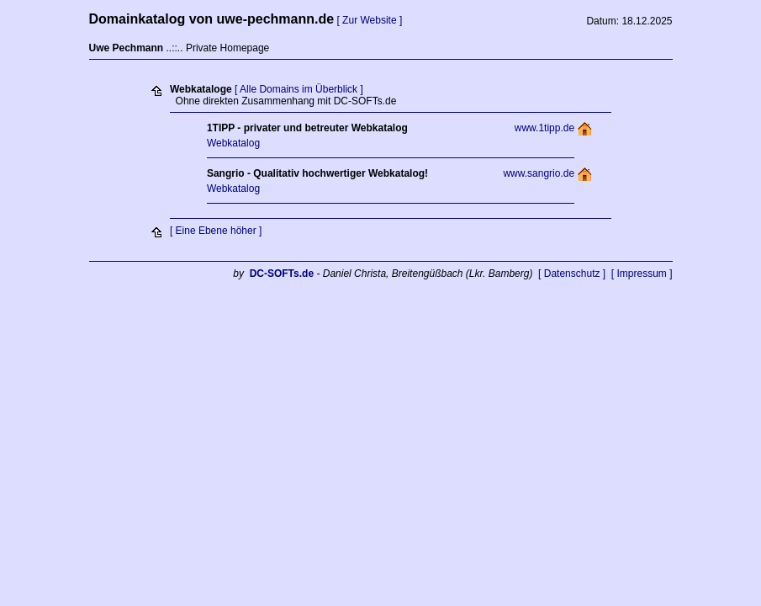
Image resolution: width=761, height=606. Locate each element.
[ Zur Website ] (369, 20)
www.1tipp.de (544, 128)
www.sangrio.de (538, 173)
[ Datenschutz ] (571, 273)
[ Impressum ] (642, 273)
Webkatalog (233, 143)
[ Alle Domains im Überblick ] (299, 89)
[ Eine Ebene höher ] (216, 231)
